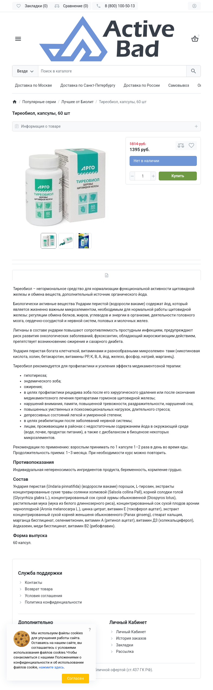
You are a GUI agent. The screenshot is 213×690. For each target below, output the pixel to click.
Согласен (75, 678)
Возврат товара (39, 589)
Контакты (33, 582)
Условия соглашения (43, 596)
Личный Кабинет (131, 632)
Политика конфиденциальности (53, 602)
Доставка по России (142, 85)
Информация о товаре (106, 126)
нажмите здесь (51, 667)
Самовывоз (178, 85)
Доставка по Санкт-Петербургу (87, 85)
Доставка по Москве (33, 85)
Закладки (124, 645)
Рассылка (125, 651)
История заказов (131, 638)
